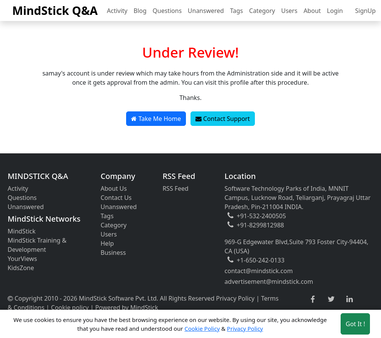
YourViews (22, 258)
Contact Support (222, 118)
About (312, 10)
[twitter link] (331, 299)
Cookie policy (70, 307)
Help (107, 243)
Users (289, 10)
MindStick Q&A (55, 10)
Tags (236, 10)
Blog (140, 10)
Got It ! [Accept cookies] (355, 324)
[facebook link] (312, 299)
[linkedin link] (349, 299)
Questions (167, 10)
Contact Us (116, 197)
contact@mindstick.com (258, 271)
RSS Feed (176, 188)
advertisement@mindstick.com (268, 281)
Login (335, 10)
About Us (114, 188)
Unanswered (206, 10)
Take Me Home (156, 118)
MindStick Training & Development (37, 245)
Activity (117, 10)
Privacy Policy (235, 298)
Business (113, 252)
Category (262, 10)
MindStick (21, 231)
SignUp (365, 10)
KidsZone (21, 268)
